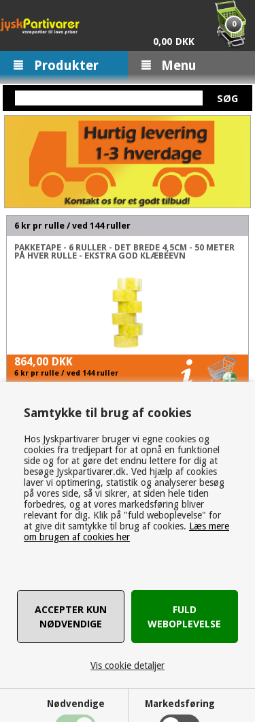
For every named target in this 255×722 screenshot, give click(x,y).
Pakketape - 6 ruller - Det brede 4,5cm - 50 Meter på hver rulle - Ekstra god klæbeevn (124, 252)
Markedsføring (180, 703)
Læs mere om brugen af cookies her (126, 531)
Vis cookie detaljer (127, 665)
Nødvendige (76, 703)
